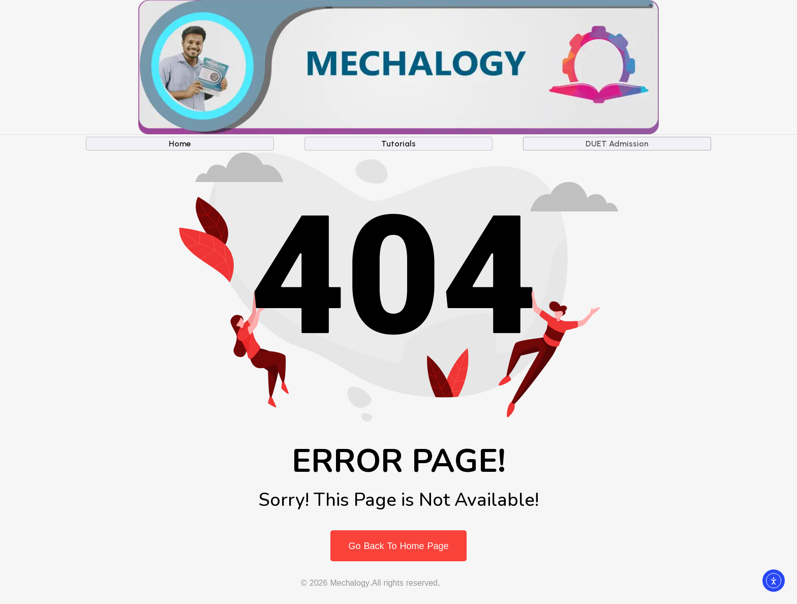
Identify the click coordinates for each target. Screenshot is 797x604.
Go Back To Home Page (398, 545)
